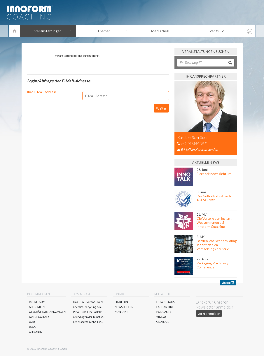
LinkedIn (121, 302)
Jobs (32, 321)
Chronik (35, 331)
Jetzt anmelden (209, 313)
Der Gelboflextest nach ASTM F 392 (214, 198)
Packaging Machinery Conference (212, 265)
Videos (161, 316)
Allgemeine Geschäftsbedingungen (47, 309)
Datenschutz (39, 316)
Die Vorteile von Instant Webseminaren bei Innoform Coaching (214, 222)
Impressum (37, 302)
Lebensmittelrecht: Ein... (88, 321)
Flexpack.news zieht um (214, 174)
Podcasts (163, 312)
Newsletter (124, 307)
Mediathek (159, 31)
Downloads (165, 302)
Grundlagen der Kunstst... (89, 316)
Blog (32, 326)
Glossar (162, 321)
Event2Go (214, 31)
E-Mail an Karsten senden (199, 149)
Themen (104, 31)
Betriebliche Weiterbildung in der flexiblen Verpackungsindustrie (217, 245)
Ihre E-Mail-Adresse (42, 92)
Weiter (161, 105)
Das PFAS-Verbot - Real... (89, 302)
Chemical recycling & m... (88, 307)
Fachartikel (165, 307)
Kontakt (121, 312)
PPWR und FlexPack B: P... (89, 312)
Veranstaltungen (49, 31)
